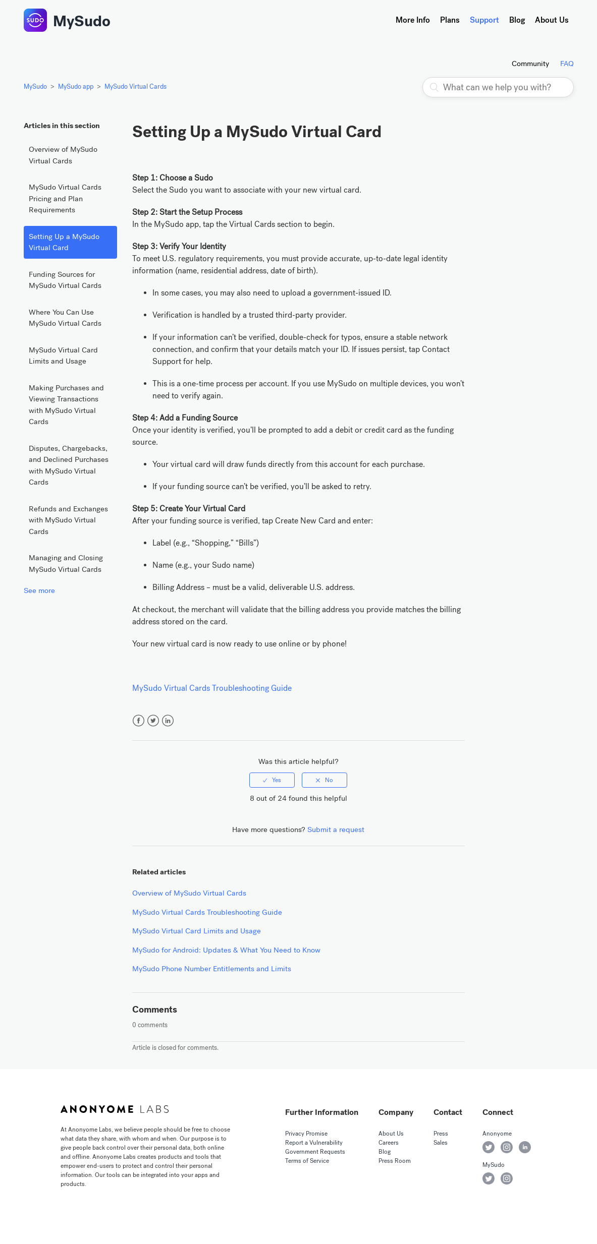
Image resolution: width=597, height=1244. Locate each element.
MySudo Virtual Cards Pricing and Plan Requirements (65, 198)
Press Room (394, 1161)
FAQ (567, 63)
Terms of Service (307, 1161)
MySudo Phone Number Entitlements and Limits (211, 969)
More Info (413, 20)
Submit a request (335, 829)
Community (530, 63)
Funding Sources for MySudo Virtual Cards (65, 280)
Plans (450, 20)
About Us (552, 20)
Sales (440, 1143)
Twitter (153, 721)
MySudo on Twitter (488, 1178)
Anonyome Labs (115, 1109)
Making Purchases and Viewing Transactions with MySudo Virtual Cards (66, 405)
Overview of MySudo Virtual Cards (63, 155)
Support (484, 20)
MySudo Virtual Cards (135, 86)
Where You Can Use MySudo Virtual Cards (65, 318)
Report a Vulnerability (314, 1143)
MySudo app (75, 86)
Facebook (138, 721)
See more (39, 590)
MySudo (82, 21)
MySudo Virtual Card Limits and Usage (63, 356)
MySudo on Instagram (507, 1178)
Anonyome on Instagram (507, 1147)
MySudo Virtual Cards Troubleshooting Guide (212, 688)
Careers (388, 1143)
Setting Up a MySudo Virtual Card (64, 242)
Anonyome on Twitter (488, 1147)
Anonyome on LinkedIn (525, 1147)
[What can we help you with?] (498, 87)
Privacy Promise (306, 1134)
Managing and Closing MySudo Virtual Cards (66, 563)
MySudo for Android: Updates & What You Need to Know (226, 950)
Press (440, 1134)
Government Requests (315, 1152)
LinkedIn (167, 721)
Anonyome (497, 1134)
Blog (517, 20)
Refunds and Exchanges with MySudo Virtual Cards (68, 520)
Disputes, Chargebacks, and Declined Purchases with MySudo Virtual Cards (68, 465)
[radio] (272, 780)
